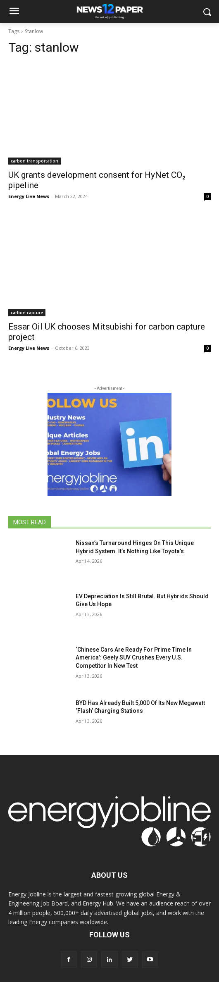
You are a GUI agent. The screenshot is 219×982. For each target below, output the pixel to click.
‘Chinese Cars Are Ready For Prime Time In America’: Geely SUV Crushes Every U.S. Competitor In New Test (134, 657)
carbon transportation (34, 161)
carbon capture (27, 312)
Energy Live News (28, 196)
